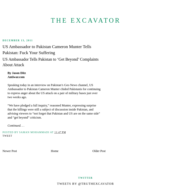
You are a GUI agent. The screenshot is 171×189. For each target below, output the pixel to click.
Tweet (7, 135)
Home (54, 151)
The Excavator (86, 20)
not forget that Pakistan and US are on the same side (66, 113)
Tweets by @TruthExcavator (85, 183)
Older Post (99, 151)
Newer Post (10, 151)
